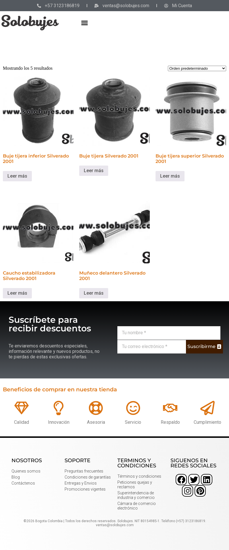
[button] (84, 22)
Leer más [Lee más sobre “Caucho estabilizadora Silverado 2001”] (17, 293)
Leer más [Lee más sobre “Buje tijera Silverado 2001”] (94, 170)
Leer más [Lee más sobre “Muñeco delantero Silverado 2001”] (94, 293)
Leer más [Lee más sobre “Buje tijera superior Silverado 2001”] (170, 176)
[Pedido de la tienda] (197, 68)
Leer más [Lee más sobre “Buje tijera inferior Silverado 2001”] (17, 176)
